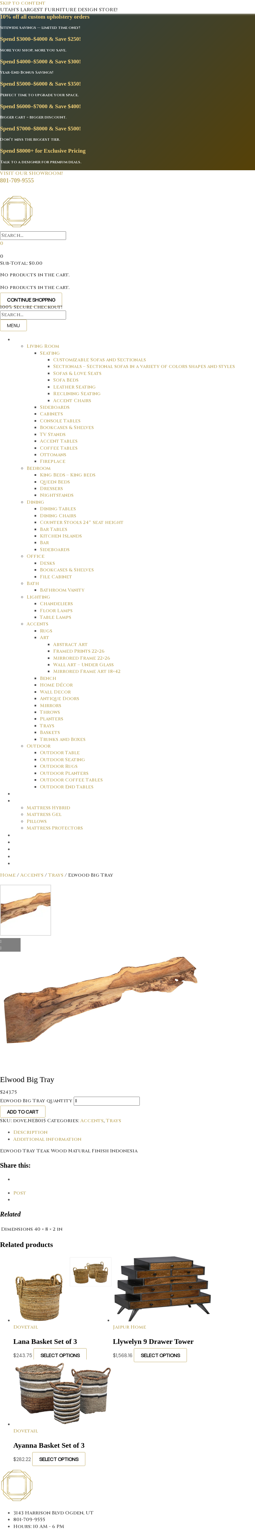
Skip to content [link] (22, 3)
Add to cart (23, 1111)
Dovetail (25, 1327)
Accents (31, 875)
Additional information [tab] (47, 1139)
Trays (55, 875)
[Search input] (33, 235)
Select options (60, 1355)
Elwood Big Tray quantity (36, 1101)
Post (19, 1193)
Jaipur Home (129, 1327)
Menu (13, 325)
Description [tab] (30, 1132)
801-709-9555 (17, 180)
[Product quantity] (107, 1101)
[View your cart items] (1, 243)
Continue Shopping (31, 299)
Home (8, 875)
